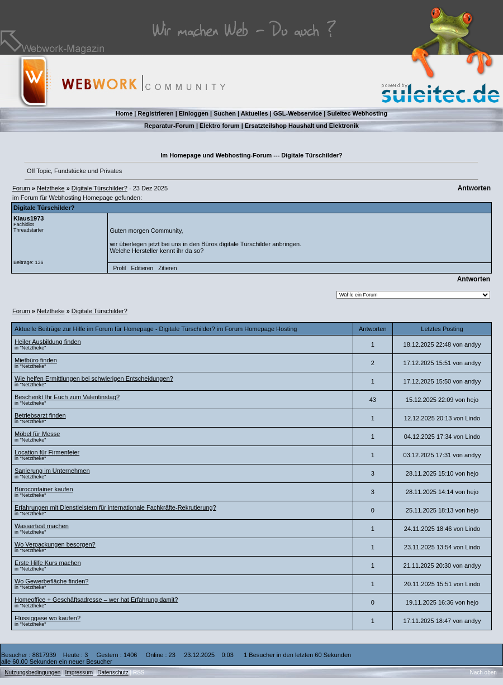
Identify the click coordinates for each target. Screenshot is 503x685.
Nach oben (483, 672)
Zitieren (167, 268)
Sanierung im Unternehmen (52, 470)
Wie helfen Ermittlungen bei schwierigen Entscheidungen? (94, 378)
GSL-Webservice (297, 113)
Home (124, 113)
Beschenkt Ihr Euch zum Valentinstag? (67, 397)
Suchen (224, 113)
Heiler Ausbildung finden (48, 341)
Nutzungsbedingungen (32, 672)
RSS (139, 672)
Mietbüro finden (36, 360)
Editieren (142, 268)
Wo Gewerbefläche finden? (52, 581)
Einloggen (193, 113)
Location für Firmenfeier (47, 452)
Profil (119, 268)
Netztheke (51, 188)
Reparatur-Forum (169, 125)
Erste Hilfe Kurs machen (48, 562)
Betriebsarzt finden (40, 415)
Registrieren (155, 113)
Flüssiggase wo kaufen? (47, 618)
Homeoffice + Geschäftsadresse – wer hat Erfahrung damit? (96, 599)
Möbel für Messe (37, 433)
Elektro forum (220, 125)
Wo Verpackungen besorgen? (55, 544)
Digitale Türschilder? (99, 188)
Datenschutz (113, 672)
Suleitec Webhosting (357, 113)
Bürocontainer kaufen (44, 489)
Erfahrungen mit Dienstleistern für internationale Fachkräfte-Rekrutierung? (115, 507)
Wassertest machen (42, 526)
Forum (21, 188)
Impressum (79, 672)
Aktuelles (254, 113)
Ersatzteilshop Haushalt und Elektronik (302, 125)
